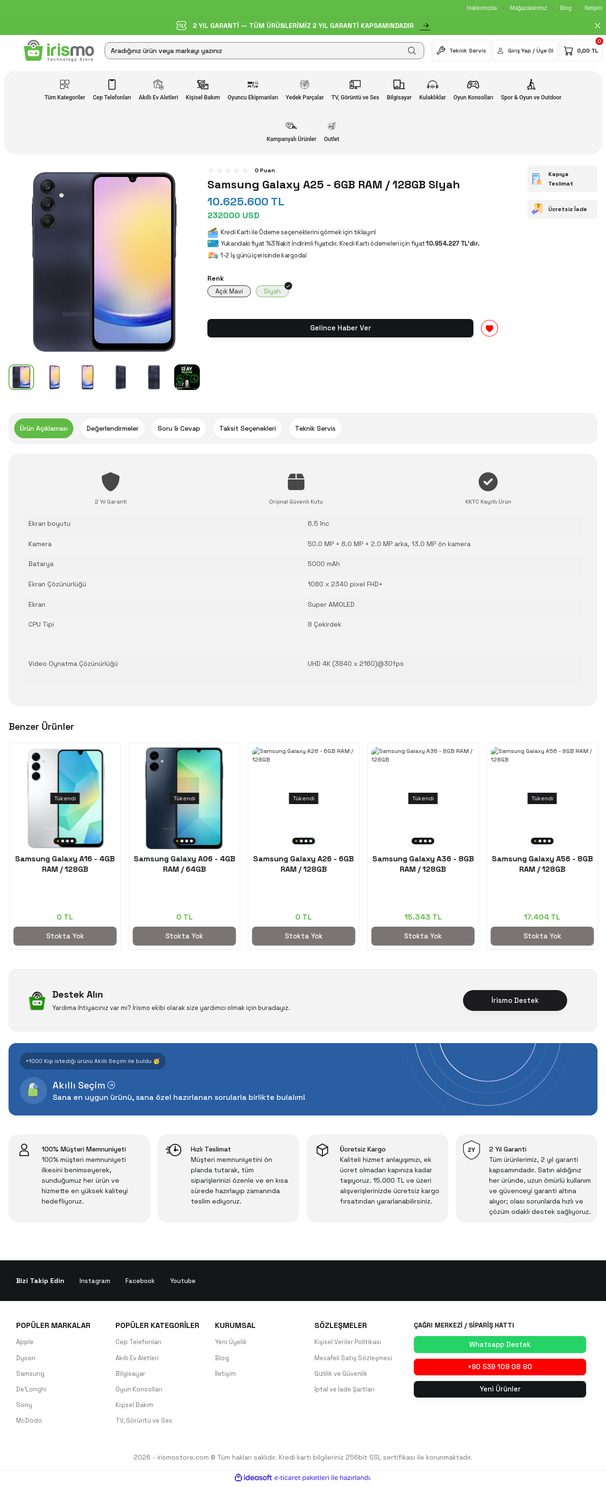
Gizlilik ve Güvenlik (342, 1374)
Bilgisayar (131, 1374)
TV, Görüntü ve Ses (146, 1422)
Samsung (30, 1374)
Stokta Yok (184, 936)
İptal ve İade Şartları (346, 1390)
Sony (24, 1406)
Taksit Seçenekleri (247, 428)
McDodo (29, 1422)
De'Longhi (31, 1390)
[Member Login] (525, 50)
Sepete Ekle (64, 936)
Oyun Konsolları (140, 1390)
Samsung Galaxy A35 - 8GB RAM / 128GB (184, 864)
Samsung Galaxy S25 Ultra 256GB (65, 864)
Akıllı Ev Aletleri (139, 1358)
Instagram (95, 1280)
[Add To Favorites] (489, 329)
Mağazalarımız (528, 8)
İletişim (593, 8)
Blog (565, 8)
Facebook (141, 1280)
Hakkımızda (482, 8)
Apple (25, 1342)
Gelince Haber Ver (340, 329)
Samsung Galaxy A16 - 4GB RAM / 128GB (422, 864)
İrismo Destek (515, 1000)
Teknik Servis (315, 428)
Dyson (26, 1358)
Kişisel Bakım (135, 1406)
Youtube (185, 1280)
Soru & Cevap (179, 428)
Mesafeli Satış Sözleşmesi (356, 1358)
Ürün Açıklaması (44, 428)
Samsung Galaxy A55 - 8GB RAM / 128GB (303, 864)
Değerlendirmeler (113, 428)
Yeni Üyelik (232, 1342)
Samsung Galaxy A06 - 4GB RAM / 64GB (542, 864)
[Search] (264, 50)
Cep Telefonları (140, 1342)
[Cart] (581, 50)
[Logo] (59, 50)
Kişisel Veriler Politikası (349, 1342)
